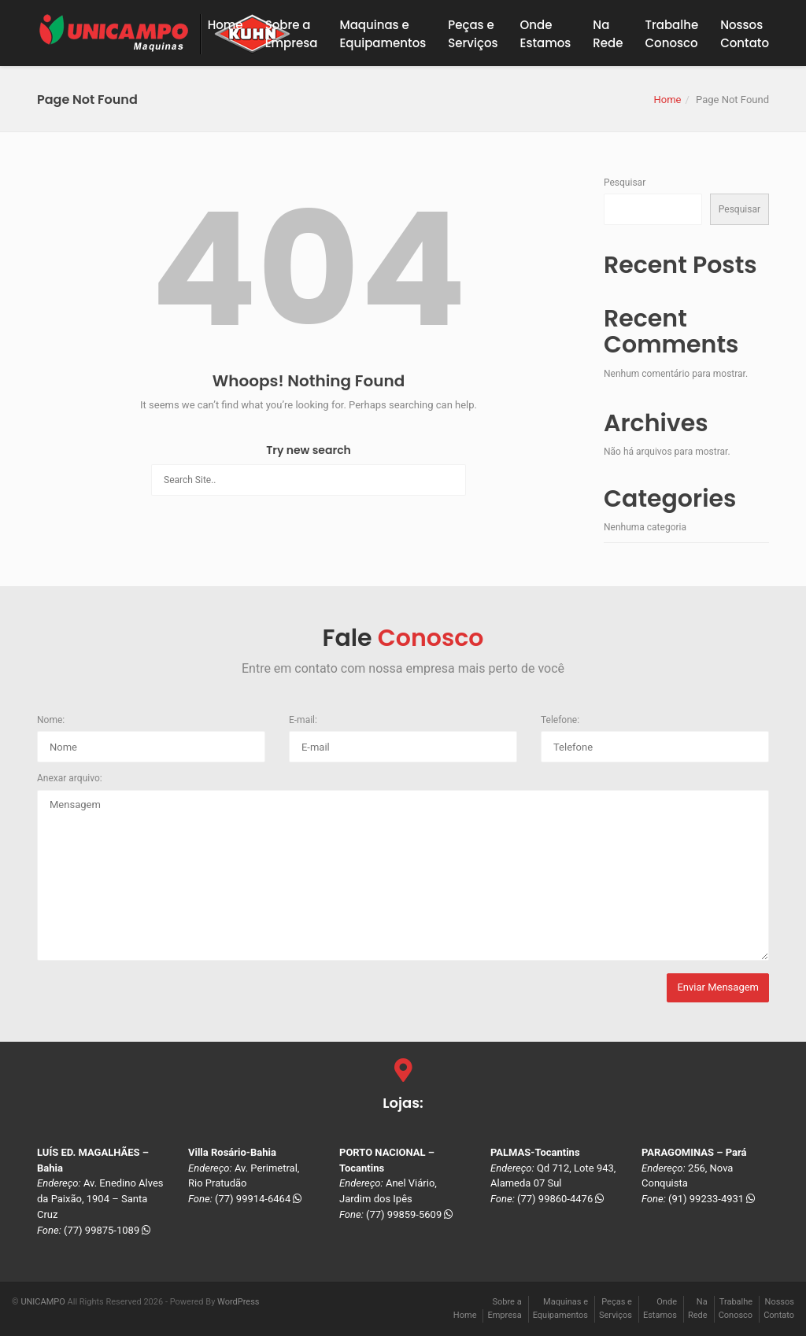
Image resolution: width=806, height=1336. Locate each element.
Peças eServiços (472, 34)
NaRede (608, 34)
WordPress (238, 1302)
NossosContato (744, 34)
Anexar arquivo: (69, 778)
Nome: (51, 719)
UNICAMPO (42, 1302)
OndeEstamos (545, 34)
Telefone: (560, 719)
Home (225, 25)
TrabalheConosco (672, 34)
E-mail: (303, 719)
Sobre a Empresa (291, 34)
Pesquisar (624, 182)
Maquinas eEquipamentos (382, 34)
